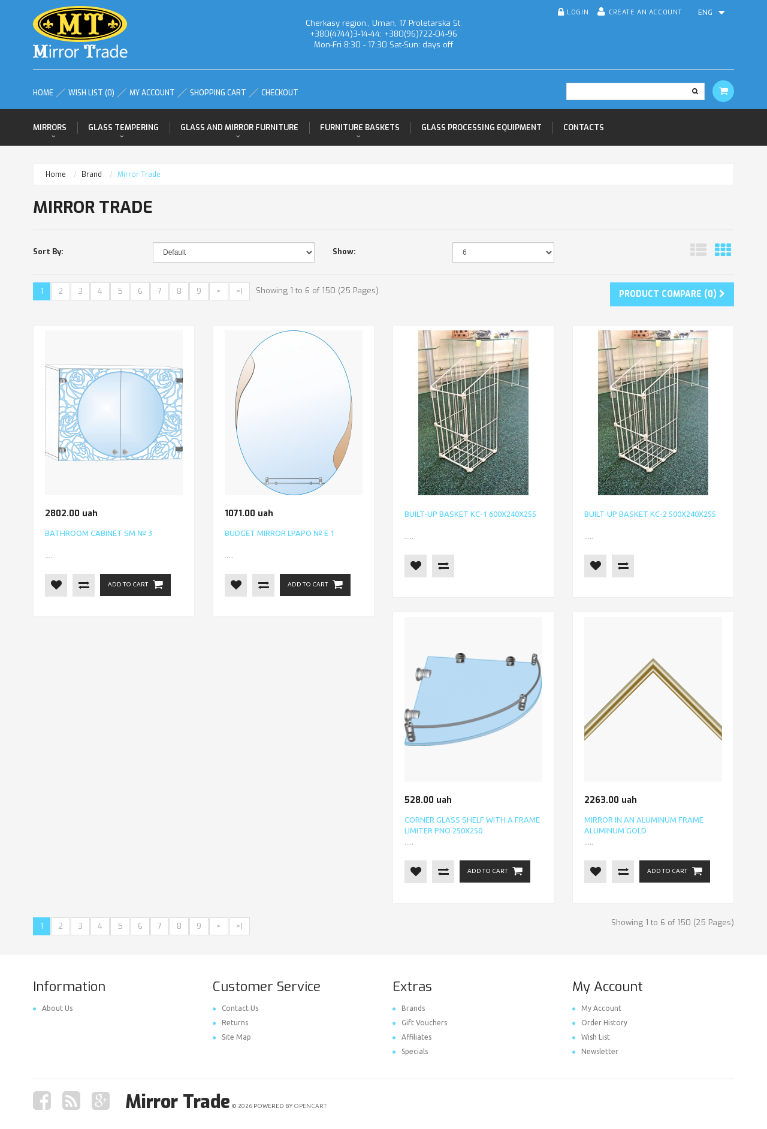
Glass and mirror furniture (239, 127)
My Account (596, 1008)
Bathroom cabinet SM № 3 (98, 533)
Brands (408, 1008)
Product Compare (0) (672, 294)
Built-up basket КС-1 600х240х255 (470, 514)
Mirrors (50, 127)
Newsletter (595, 1051)
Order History (599, 1022)
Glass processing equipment (481, 127)
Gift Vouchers (419, 1022)
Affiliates (411, 1037)
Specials (410, 1051)
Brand (91, 174)
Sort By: (48, 251)
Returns (230, 1022)
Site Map (232, 1037)
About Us (53, 1008)
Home (56, 174)
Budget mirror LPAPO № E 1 (279, 533)
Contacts (583, 127)
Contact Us (235, 1008)
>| (239, 291)
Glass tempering (123, 127)
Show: (344, 251)
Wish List (591, 1037)
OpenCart (310, 1106)
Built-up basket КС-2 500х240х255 (650, 514)
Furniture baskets (360, 127)
